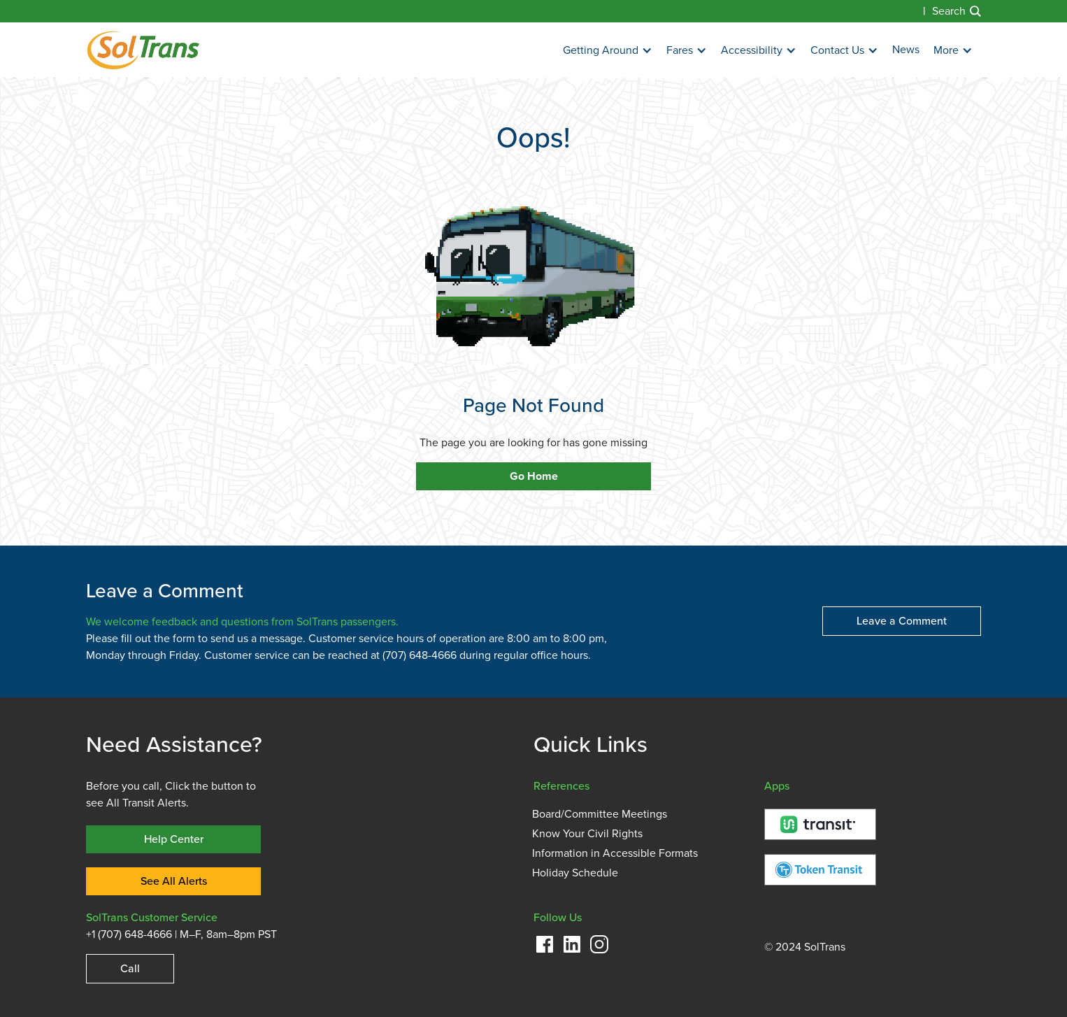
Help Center (173, 839)
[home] (143, 50)
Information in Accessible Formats (615, 853)
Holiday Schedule (575, 873)
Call (130, 968)
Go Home (534, 476)
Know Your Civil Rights (587, 834)
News (905, 50)
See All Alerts (174, 881)
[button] (607, 51)
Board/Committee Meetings (599, 814)
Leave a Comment (902, 621)
